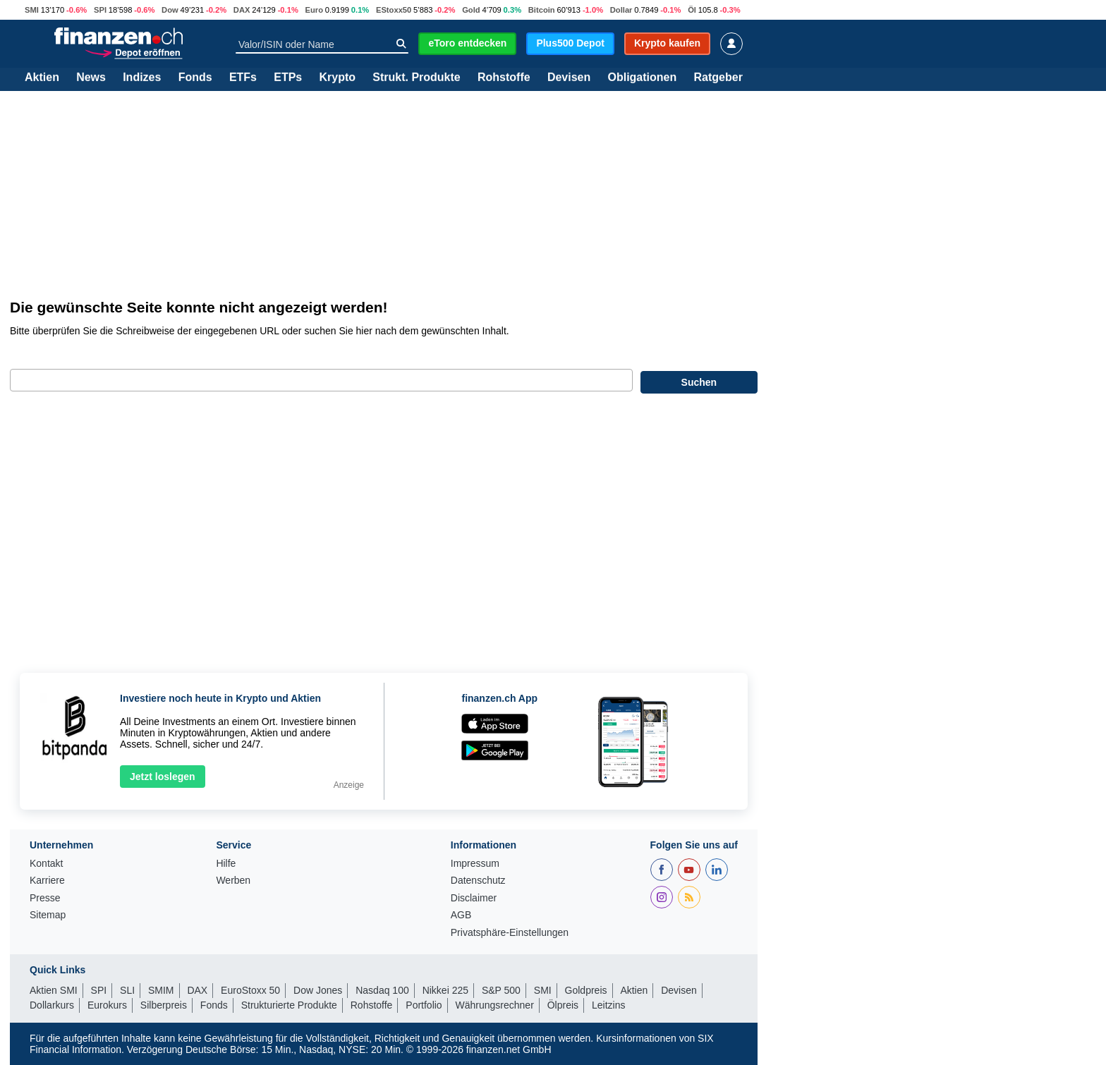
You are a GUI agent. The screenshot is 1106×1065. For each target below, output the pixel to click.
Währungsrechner (495, 1005)
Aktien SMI (54, 990)
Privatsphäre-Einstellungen (510, 932)
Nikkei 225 (445, 990)
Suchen (699, 382)
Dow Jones (317, 990)
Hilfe (226, 863)
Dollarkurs (52, 1005)
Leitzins (608, 1005)
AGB (461, 915)
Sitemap (48, 915)
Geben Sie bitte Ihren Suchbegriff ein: (98, 354)
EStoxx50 (393, 10)
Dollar (621, 10)
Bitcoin (541, 10)
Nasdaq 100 (382, 990)
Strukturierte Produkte (289, 1005)
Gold (471, 10)
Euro (314, 10)
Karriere (47, 880)
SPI (100, 10)
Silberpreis (163, 1005)
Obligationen (641, 77)
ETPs (288, 77)
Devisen (568, 77)
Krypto (337, 77)
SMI (32, 10)
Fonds (195, 77)
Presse (45, 898)
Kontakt (46, 863)
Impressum (475, 863)
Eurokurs (107, 1005)
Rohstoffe (504, 77)
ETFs (243, 77)
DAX (241, 10)
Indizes (142, 77)
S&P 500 (501, 990)
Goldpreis (586, 990)
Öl (692, 10)
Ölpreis (562, 1005)
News (91, 77)
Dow (170, 10)
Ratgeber (718, 77)
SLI (127, 990)
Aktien (42, 77)
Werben (233, 880)
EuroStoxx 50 (250, 990)
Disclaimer (474, 898)
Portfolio (424, 1005)
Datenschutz (478, 880)
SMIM (161, 990)
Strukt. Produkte (416, 77)
